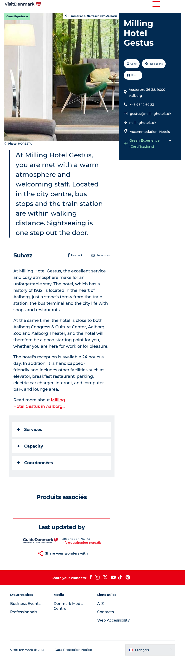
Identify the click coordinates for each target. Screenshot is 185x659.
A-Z (100, 603)
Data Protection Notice (75, 650)
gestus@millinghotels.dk (150, 114)
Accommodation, (144, 132)
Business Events (26, 603)
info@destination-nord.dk (81, 542)
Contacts (105, 612)
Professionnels (24, 612)
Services (30, 429)
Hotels (164, 132)
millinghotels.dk (142, 123)
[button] (113, 4)
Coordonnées (35, 462)
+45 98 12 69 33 (141, 105)
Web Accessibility (113, 620)
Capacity (31, 446)
